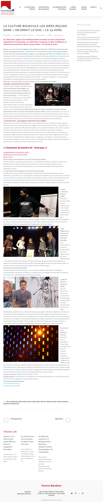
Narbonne (50, 401)
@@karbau (19, 35)
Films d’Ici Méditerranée (57, 54)
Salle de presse (58, 35)
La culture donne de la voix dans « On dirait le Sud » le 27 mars (27, 440)
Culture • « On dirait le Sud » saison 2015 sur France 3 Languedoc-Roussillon (9, 442)
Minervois (43, 401)
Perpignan (65, 401)
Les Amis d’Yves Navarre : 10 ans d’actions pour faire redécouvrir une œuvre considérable (87, 51)
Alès (7, 401)
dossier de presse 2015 (12, 386)
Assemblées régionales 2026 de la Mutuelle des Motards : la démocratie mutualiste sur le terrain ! (88, 58)
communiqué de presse (12, 383)
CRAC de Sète (22, 401)
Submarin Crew (14, 403)
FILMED (49, 35)
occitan (59, 401)
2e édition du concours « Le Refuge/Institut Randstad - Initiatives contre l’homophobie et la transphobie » (45, 444)
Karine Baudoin (20, 376)
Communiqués (40, 35)
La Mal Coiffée (36, 401)
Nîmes (55, 401)
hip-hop (29, 401)
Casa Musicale (14, 401)
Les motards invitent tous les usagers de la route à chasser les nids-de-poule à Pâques (88, 32)
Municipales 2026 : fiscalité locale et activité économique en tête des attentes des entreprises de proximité (88, 44)
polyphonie (6, 403)
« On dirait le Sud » (30, 51)
